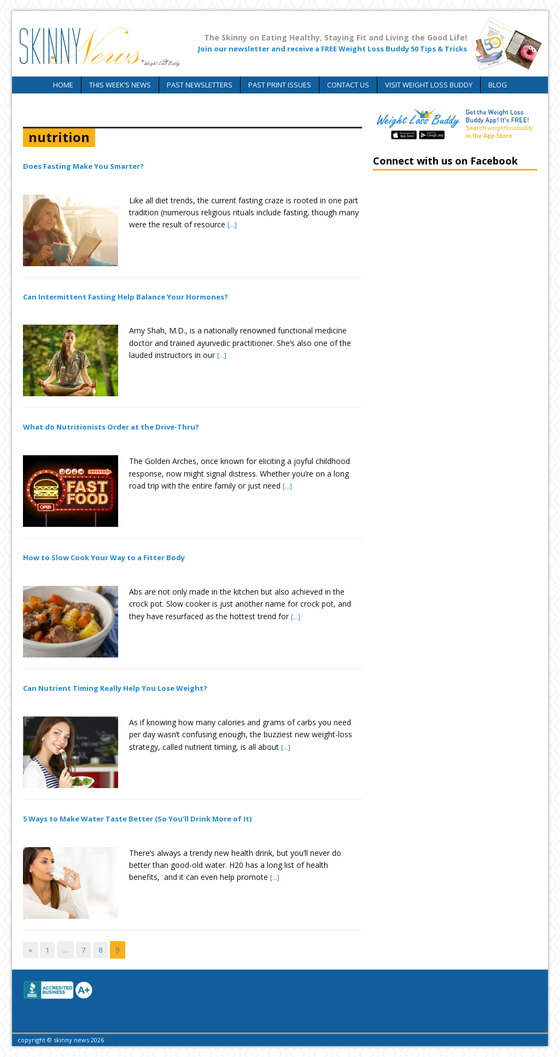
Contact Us (348, 85)
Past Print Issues (279, 85)
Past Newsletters (199, 85)
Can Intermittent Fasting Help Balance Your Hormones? (125, 297)
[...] (232, 225)
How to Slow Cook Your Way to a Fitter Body (104, 557)
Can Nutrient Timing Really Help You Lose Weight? (115, 688)
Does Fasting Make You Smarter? (83, 166)
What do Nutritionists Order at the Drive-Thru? (111, 427)
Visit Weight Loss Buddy (428, 85)
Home (63, 85)
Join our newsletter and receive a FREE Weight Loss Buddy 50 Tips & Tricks (332, 49)
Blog (497, 85)
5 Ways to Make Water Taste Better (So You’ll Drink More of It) (137, 819)
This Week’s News (120, 85)
